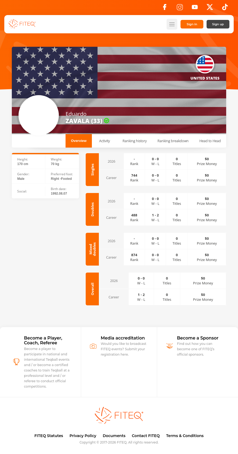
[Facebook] (164, 8)
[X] (210, 8)
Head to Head (210, 140)
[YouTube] (195, 8)
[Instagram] (179, 8)
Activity (104, 140)
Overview (78, 141)
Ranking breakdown (173, 140)
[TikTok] (225, 8)
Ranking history (134, 140)
